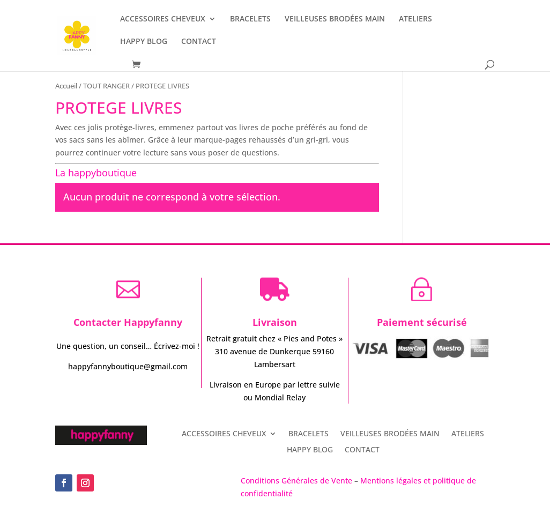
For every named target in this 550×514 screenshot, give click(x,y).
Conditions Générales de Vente (297, 480)
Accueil (66, 86)
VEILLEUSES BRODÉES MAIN (335, 19)
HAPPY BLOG (143, 42)
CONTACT (198, 42)
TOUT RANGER (106, 86)
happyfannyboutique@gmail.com (128, 366)
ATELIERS (415, 19)
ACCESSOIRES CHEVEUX (162, 19)
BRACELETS (250, 19)
